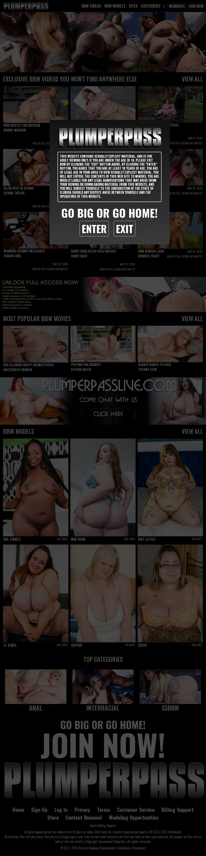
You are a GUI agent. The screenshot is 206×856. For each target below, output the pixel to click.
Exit (124, 228)
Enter (94, 228)
